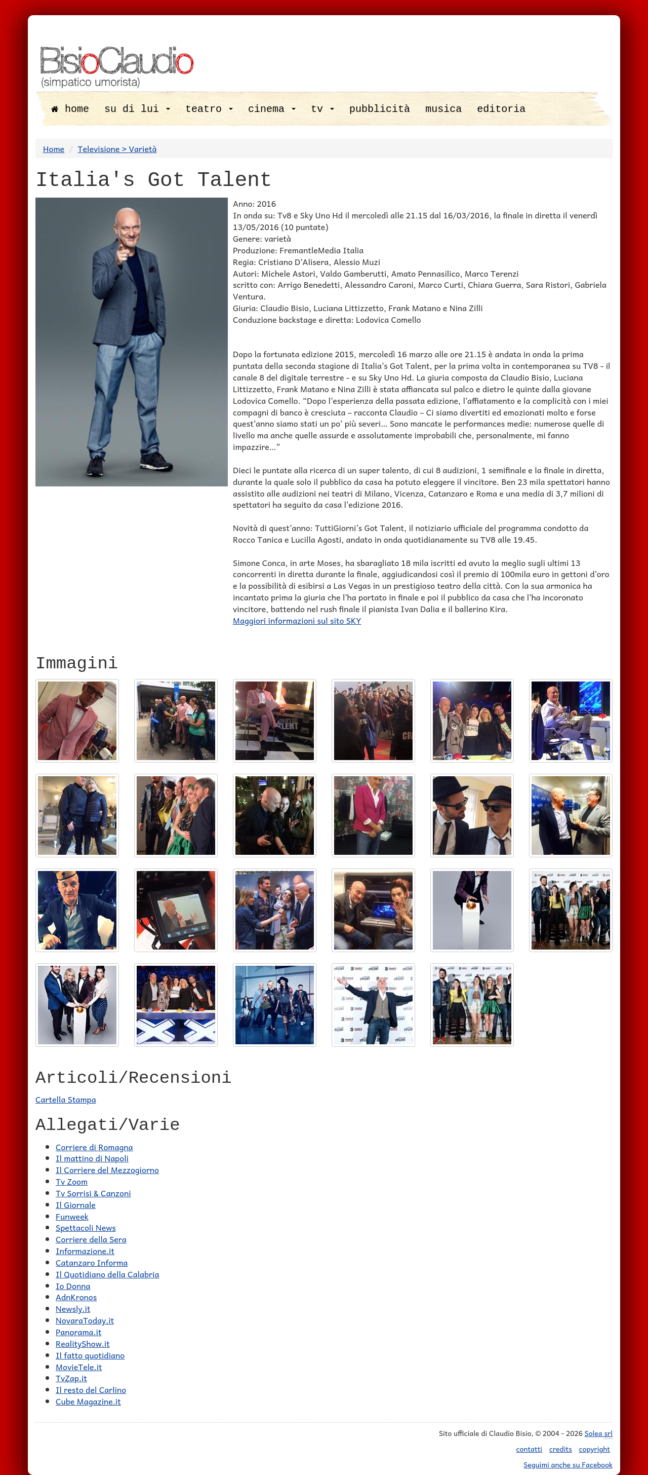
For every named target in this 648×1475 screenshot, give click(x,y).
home (70, 109)
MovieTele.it (79, 1366)
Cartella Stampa (65, 1099)
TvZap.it (71, 1377)
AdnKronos (76, 1296)
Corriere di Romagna (94, 1146)
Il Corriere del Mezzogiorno (107, 1169)
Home (53, 148)
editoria (501, 109)
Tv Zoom (72, 1181)
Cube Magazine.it (88, 1401)
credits (560, 1448)
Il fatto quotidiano (90, 1354)
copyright (594, 1448)
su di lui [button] (137, 109)
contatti (529, 1448)
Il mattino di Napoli (92, 1157)
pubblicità (379, 109)
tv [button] (322, 109)
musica (443, 109)
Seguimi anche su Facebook (568, 1464)
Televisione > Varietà (117, 148)
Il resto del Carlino (91, 1389)
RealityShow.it (83, 1343)
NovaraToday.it (85, 1320)
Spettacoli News (86, 1227)
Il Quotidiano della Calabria (107, 1273)
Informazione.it (85, 1250)
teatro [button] (209, 109)
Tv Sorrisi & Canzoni (93, 1192)
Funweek (72, 1216)
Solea (599, 1433)
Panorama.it (79, 1331)
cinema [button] (272, 109)
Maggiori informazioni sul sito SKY (297, 620)
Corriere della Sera (91, 1238)
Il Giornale (76, 1204)
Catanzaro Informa (92, 1262)
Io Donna (73, 1285)
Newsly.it (73, 1308)
